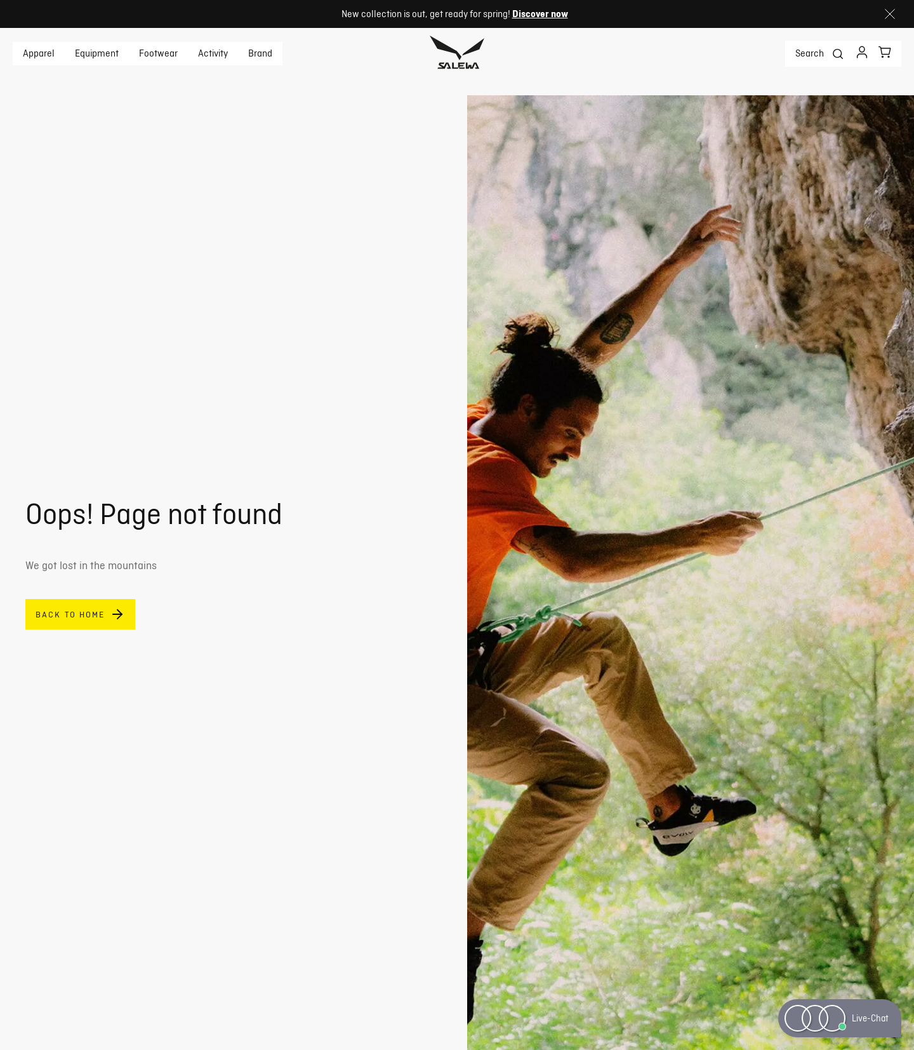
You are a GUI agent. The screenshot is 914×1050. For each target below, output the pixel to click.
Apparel (39, 53)
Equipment (97, 53)
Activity (213, 53)
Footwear (158, 53)
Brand (260, 53)
